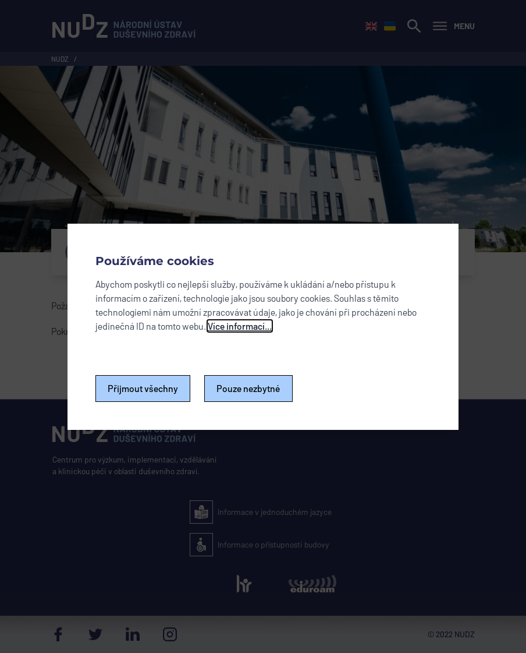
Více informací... (240, 325)
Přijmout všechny (143, 388)
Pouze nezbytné (248, 388)
